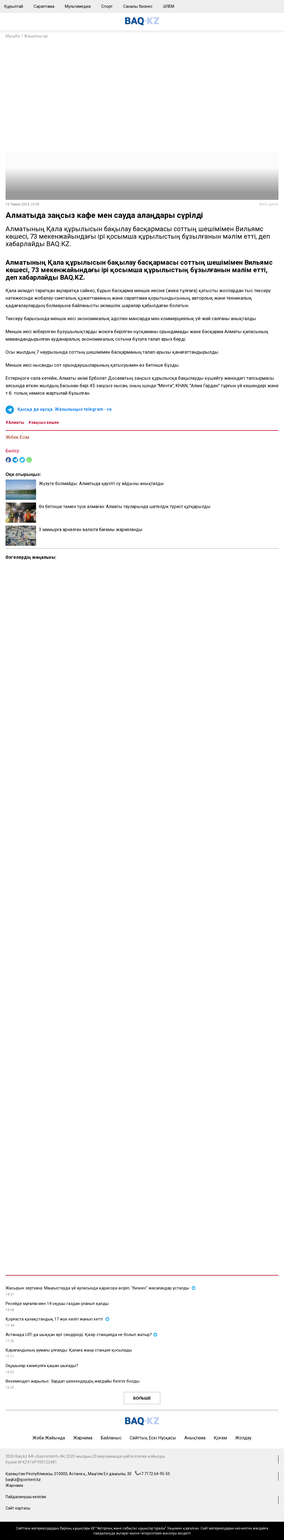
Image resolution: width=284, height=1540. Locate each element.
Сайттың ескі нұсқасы (153, 1437)
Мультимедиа (78, 6)
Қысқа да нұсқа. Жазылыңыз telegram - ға (64, 409)
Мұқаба (13, 36)
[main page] (142, 24)
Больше (142, 1398)
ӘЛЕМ (168, 6)
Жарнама (82, 1437)
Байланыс (111, 1437)
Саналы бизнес (138, 6)
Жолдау (243, 1437)
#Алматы (15, 422)
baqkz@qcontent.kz (23, 1479)
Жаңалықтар (36, 36)
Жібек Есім (17, 437)
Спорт (107, 6)
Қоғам (220, 1437)
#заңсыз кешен (43, 422)
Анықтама (195, 1437)
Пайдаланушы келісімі (26, 1497)
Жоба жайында (48, 1437)
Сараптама (44, 6)
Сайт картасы (18, 1508)
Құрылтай (13, 6)
